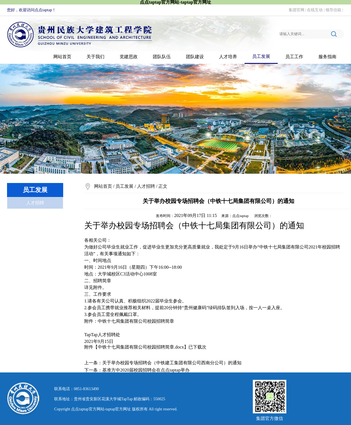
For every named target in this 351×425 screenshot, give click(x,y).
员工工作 (294, 56)
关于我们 (95, 56)
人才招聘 (35, 202)
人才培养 (228, 56)
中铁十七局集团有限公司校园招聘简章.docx (141, 347)
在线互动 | (316, 10)
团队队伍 (162, 56)
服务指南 (327, 56)
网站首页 (62, 56)
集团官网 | (298, 10)
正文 (162, 186)
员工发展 (261, 56)
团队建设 (195, 56)
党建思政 (129, 56)
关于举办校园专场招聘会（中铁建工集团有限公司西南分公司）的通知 (171, 362)
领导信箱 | (334, 10)
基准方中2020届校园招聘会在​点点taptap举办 (146, 370)
